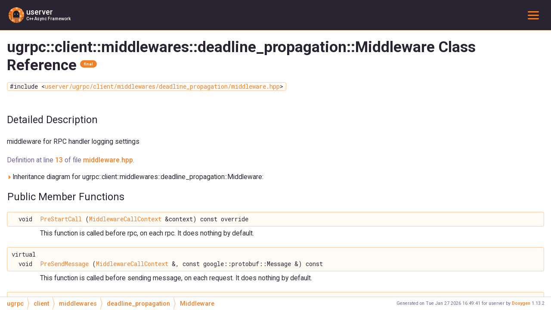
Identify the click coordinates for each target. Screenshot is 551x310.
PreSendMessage (64, 264)
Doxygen (521, 303)
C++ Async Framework (48, 18)
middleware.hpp (108, 160)
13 (59, 160)
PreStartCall (61, 219)
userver (39, 12)
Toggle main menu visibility (535, 15)
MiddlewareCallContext (125, 219)
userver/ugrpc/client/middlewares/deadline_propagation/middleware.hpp (162, 87)
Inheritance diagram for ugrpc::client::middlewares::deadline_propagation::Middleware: (135, 177)
